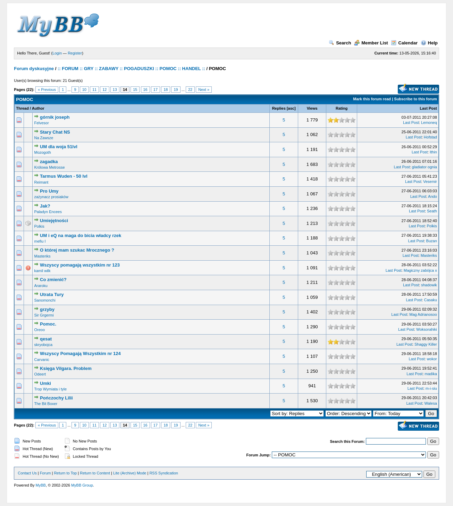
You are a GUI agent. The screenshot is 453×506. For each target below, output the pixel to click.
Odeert (40, 374)
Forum (45, 473)
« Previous (47, 89)
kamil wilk (42, 271)
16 (145, 89)
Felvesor (41, 123)
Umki (45, 383)
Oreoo (39, 330)
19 (176, 89)
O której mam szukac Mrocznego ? (77, 250)
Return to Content (95, 473)
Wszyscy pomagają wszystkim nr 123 (80, 265)
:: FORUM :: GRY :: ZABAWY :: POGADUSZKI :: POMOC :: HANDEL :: (131, 68)
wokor (432, 359)
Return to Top (65, 473)
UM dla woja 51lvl (58, 146)
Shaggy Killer (425, 344)
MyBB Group (82, 485)
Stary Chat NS (55, 132)
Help (429, 42)
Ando (432, 196)
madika (431, 374)
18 (165, 89)
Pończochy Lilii (56, 397)
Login (57, 53)
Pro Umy (49, 191)
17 (155, 89)
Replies (279, 108)
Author (38, 108)
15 (135, 89)
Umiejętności (54, 220)
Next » (203, 89)
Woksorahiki (426, 329)
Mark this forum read (372, 99)
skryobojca (43, 345)
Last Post (428, 108)
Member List (371, 42)
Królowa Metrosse (49, 167)
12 (104, 89)
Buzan (431, 241)
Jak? (45, 206)
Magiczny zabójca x (420, 270)
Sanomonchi (44, 300)
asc (291, 108)
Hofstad (430, 137)
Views (312, 108)
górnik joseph (54, 117)
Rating (341, 108)
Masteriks (42, 256)
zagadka (49, 161)
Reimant (41, 182)
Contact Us (27, 473)
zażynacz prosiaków (51, 197)
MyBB (41, 485)
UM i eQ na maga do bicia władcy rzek (80, 235)
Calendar (404, 42)
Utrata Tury (52, 294)
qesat (46, 338)
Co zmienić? (53, 279)
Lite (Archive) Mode (129, 473)
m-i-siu (431, 388)
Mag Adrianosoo (423, 314)
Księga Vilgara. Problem (66, 368)
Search (340, 42)
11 (94, 89)
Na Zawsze (43, 138)
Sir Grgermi (43, 315)
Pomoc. (48, 324)
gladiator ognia (424, 167)
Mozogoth (42, 152)
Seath (432, 211)
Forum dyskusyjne (34, 68)
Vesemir (430, 181)
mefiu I (39, 241)
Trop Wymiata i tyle (50, 389)
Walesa (430, 403)
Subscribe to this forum (415, 99)
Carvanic (41, 359)
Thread (22, 108)
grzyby (47, 309)
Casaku (430, 300)
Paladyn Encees (48, 212)
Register (75, 53)
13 (115, 89)
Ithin (433, 152)
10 (84, 89)
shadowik (429, 285)
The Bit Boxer (45, 404)
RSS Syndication (163, 473)
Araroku (41, 286)
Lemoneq (429, 122)
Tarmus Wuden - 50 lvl (63, 176)
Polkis (39, 226)
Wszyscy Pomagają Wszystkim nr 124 (80, 353)
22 (190, 89)
